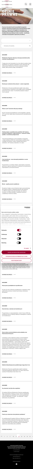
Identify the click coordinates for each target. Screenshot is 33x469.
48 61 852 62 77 (17, 456)
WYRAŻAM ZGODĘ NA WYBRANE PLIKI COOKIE (16, 256)
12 (18, 436)
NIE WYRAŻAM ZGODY (16, 260)
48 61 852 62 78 (17, 458)
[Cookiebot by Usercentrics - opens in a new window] (24, 207)
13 (21, 436)
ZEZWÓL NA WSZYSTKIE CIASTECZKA (16, 252)
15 (27, 436)
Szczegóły (26, 248)
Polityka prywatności (16, 461)
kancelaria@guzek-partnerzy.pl (17, 454)
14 (24, 436)
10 (13, 436)
